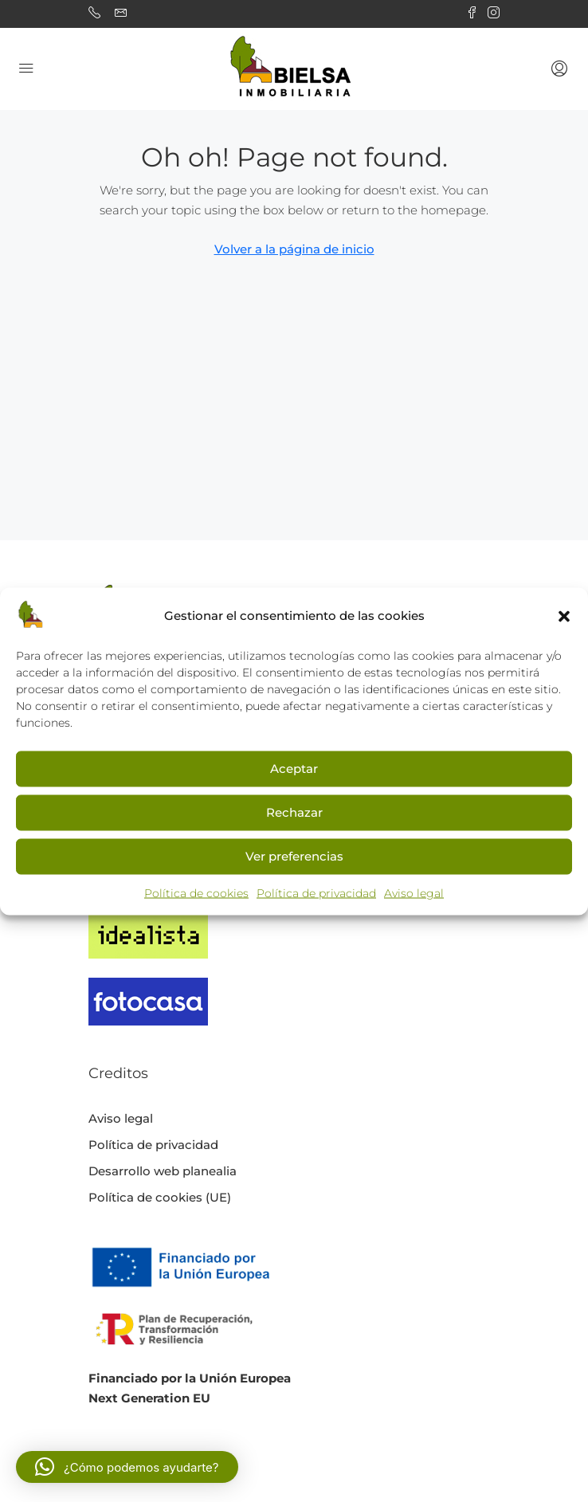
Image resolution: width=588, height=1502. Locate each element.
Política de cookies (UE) (159, 1197)
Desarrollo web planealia (162, 1170)
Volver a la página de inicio (294, 249)
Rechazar (294, 812)
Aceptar (294, 768)
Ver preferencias (294, 856)
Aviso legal (414, 892)
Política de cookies (196, 892)
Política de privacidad (316, 892)
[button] (564, 615)
